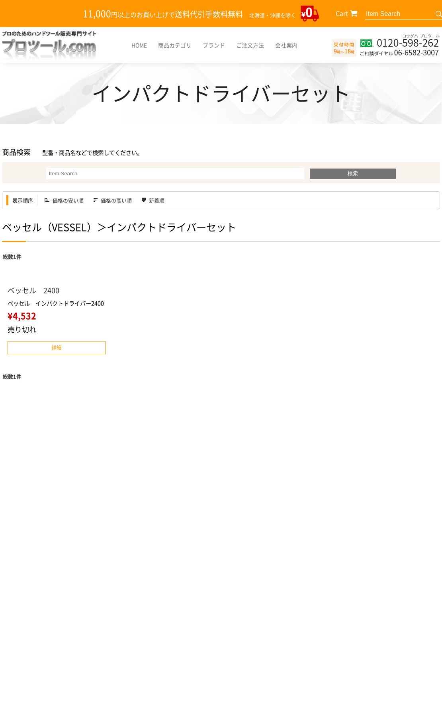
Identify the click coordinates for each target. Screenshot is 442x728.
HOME (139, 45)
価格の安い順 (68, 200)
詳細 (56, 347)
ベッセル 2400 (33, 290)
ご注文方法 (250, 45)
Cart (342, 13)
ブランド (214, 45)
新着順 (156, 200)
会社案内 (286, 45)
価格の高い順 (116, 200)
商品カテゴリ (175, 45)
